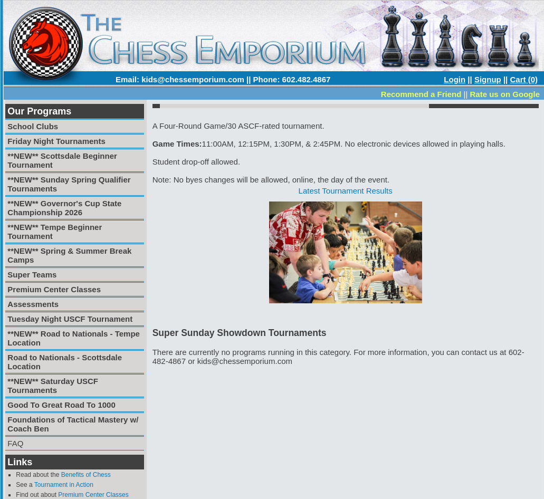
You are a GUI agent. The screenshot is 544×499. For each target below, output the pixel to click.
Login (454, 79)
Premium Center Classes (93, 494)
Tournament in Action (63, 484)
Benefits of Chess (86, 474)
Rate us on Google (505, 94)
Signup (487, 79)
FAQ (15, 443)
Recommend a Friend (421, 94)
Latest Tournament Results (346, 190)
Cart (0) (524, 79)
